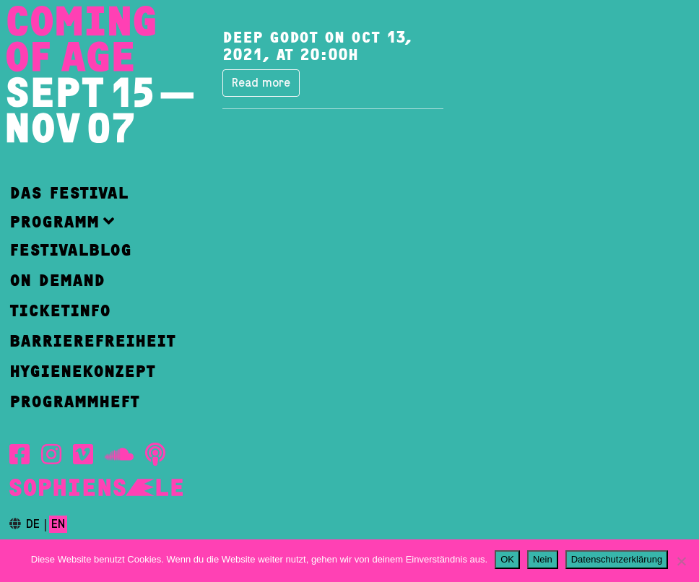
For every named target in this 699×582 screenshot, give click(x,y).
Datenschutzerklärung (616, 559)
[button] (92, 221)
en (58, 524)
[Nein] (681, 561)
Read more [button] (261, 83)
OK (507, 559)
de (33, 524)
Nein (542, 559)
